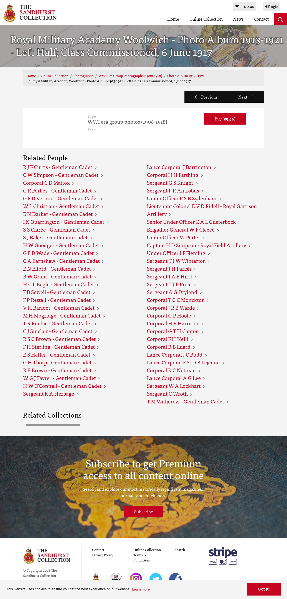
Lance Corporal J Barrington (179, 167)
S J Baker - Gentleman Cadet (55, 237)
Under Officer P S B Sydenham (182, 198)
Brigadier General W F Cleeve (180, 229)
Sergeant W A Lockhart (174, 385)
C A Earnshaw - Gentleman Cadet (61, 260)
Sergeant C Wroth (167, 393)
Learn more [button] (141, 589)
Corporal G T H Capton (173, 331)
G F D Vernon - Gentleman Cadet (60, 198)
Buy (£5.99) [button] (225, 118)
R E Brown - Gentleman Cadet (57, 370)
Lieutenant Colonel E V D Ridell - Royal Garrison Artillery (202, 210)
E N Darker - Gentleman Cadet (58, 213)
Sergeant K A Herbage (48, 393)
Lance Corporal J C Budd (174, 354)
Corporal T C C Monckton (176, 299)
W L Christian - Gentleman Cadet (61, 206)
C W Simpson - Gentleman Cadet (60, 174)
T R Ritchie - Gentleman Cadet (57, 323)
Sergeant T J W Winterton (176, 260)
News (238, 18)
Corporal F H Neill (167, 338)
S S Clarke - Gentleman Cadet (56, 229)
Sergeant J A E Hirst (169, 276)
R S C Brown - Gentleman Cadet (59, 338)
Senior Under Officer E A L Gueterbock (191, 221)
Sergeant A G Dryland (172, 292)
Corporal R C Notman (171, 370)
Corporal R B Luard (169, 346)
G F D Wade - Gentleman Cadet (58, 252)
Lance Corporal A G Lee (174, 378)
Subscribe (143, 511)
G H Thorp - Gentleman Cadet (57, 362)
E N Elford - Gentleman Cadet (57, 268)
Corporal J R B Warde (171, 307)
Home (173, 18)
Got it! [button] (264, 589)
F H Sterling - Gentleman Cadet (59, 346)
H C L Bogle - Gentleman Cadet (58, 284)
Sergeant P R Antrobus (173, 190)
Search (180, 549)
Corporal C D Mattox (46, 182)
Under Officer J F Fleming (176, 252)
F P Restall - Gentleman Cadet (57, 299)
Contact (261, 18)
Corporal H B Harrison (173, 323)
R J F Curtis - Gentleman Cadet (57, 167)
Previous (206, 96)
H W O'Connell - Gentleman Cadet (62, 385)
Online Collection (206, 18)
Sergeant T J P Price (169, 284)
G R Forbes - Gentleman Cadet (57, 190)
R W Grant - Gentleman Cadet (57, 276)
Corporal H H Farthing (172, 174)
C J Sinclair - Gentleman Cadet (57, 331)
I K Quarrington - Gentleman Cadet (63, 221)
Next (246, 96)
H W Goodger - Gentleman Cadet (61, 245)
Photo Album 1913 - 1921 (185, 75)
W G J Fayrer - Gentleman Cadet (59, 378)
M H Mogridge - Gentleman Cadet (62, 315)
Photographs (83, 75)
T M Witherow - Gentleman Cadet (185, 401)
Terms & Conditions (142, 557)
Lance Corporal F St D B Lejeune (183, 362)
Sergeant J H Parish (169, 268)
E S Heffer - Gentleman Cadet (56, 354)
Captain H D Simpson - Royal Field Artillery (196, 245)
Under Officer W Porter (173, 237)
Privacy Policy (102, 555)
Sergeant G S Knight (170, 182)
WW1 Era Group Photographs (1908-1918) (130, 75)
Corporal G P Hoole (169, 315)
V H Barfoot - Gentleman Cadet (59, 307)
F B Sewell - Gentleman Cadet (56, 292)
